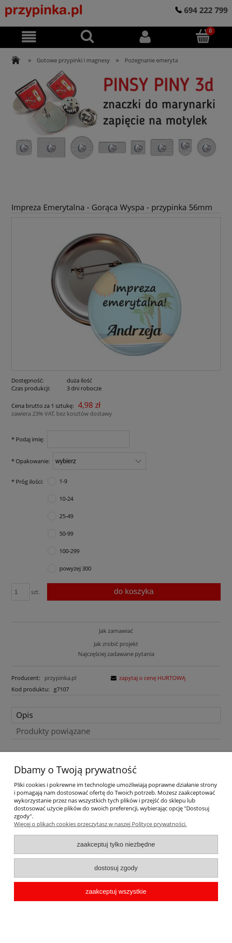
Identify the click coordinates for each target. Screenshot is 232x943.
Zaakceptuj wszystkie (115, 891)
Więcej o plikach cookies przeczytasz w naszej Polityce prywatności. (100, 824)
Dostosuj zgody (116, 867)
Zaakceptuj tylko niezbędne (116, 844)
